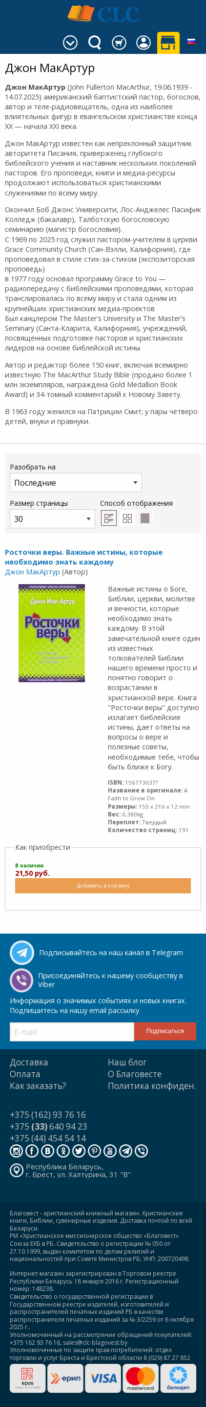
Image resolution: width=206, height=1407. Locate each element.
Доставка (29, 1062)
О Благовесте (135, 1074)
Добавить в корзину (103, 885)
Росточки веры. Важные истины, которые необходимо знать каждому (84, 557)
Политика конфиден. (152, 1085)
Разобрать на (76, 477)
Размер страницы (52, 513)
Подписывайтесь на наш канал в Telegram (111, 952)
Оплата (25, 1074)
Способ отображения (136, 512)
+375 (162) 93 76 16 (48, 1114)
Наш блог (127, 1062)
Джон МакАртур (32, 571)
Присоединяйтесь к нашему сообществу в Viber (110, 980)
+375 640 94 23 (48, 1126)
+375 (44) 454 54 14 (48, 1138)
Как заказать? (38, 1085)
